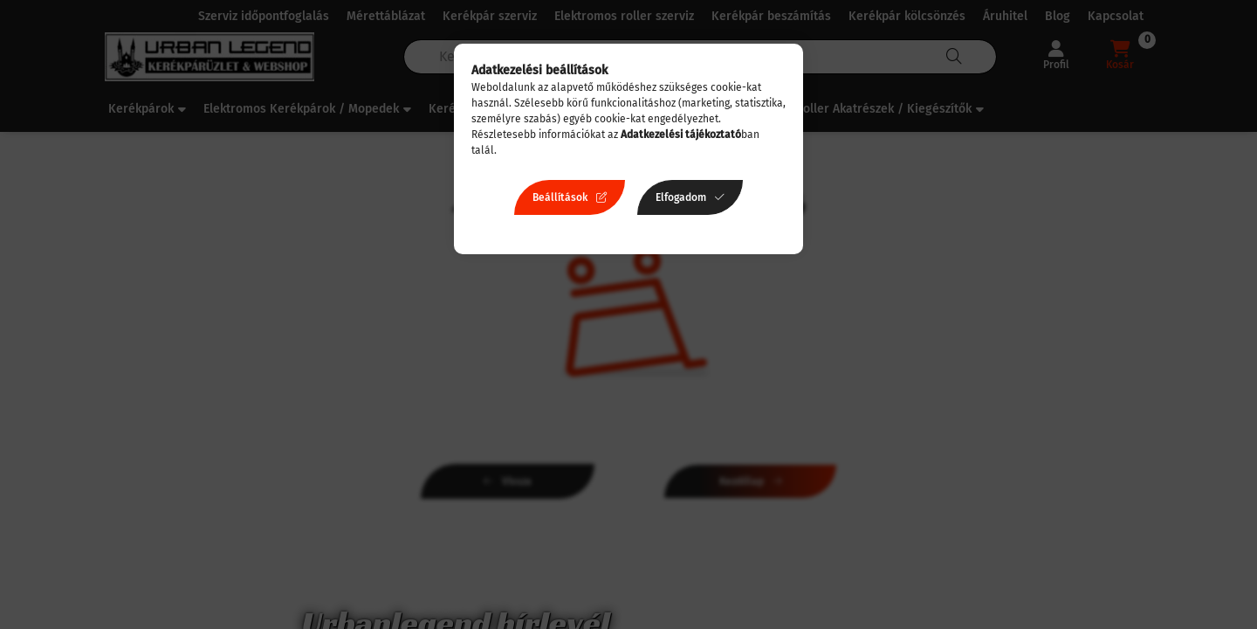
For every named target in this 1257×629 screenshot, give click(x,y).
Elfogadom (681, 197)
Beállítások (559, 197)
